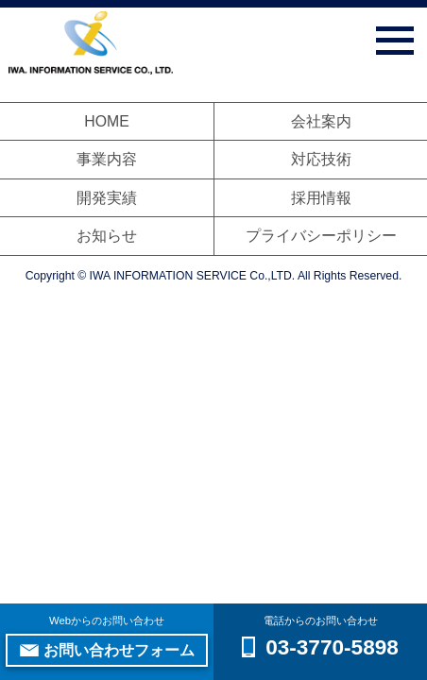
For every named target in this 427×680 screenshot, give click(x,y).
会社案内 (321, 121)
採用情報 (321, 198)
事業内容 (107, 159)
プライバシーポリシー (321, 236)
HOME (106, 121)
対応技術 (321, 159)
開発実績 (107, 198)
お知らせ (107, 236)
